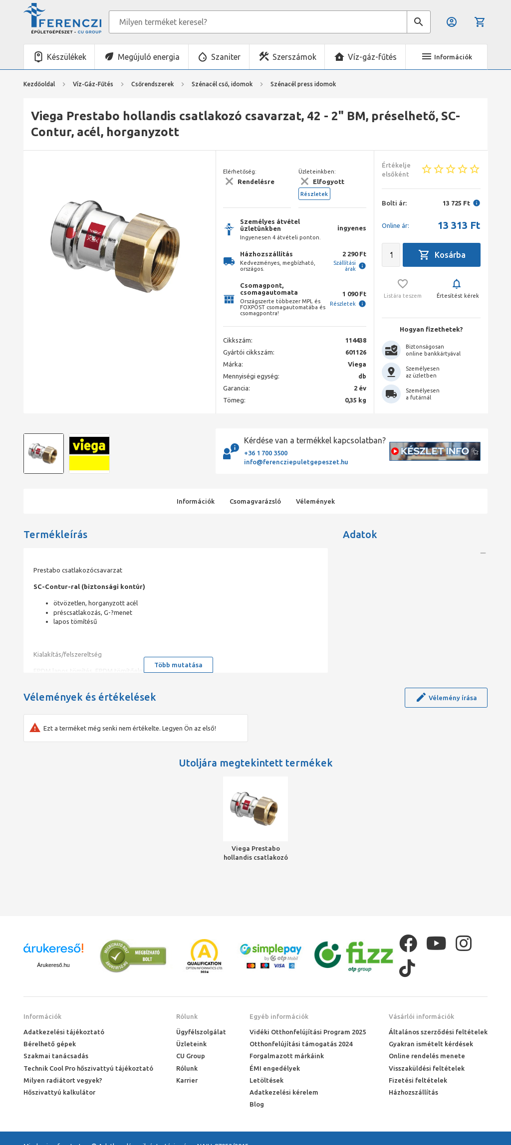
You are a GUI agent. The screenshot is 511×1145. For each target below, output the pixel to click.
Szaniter (226, 56)
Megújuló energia (149, 56)
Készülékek (66, 56)
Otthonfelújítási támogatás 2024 (301, 1043)
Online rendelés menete (427, 1055)
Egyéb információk (279, 1016)
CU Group (190, 1055)
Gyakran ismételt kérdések (431, 1043)
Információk (42, 1016)
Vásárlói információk (421, 1016)
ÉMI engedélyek (275, 1068)
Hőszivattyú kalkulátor (59, 1092)
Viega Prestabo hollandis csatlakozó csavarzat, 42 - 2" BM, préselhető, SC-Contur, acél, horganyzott (256, 853)
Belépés (452, 22)
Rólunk (187, 1016)
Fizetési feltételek (418, 1080)
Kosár (480, 22)
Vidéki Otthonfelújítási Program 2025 (308, 1031)
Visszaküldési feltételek (427, 1068)
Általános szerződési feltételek (438, 1031)
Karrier (187, 1080)
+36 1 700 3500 (265, 452)
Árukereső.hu (53, 965)
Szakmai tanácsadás (55, 1055)
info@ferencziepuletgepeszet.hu (296, 461)
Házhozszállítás (413, 1092)
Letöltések (266, 1080)
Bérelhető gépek (49, 1043)
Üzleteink (191, 1043)
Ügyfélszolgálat (201, 1031)
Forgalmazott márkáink (287, 1055)
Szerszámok (294, 56)
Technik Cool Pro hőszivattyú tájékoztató (88, 1068)
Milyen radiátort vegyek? (62, 1080)
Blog (257, 1104)
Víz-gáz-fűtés (372, 56)
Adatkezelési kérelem (284, 1092)
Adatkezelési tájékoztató (63, 1031)
